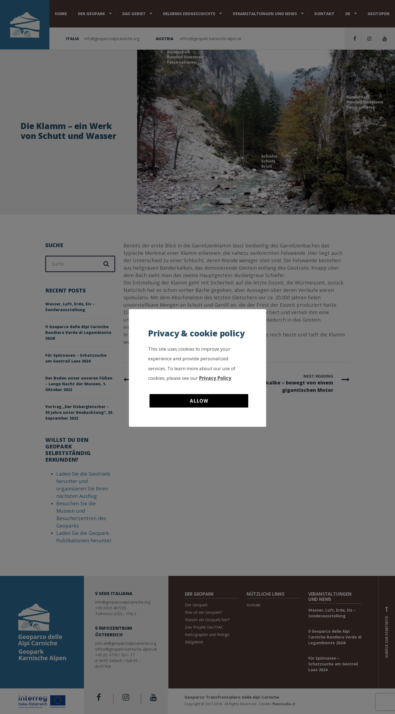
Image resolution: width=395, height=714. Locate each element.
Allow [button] (199, 401)
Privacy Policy (215, 378)
